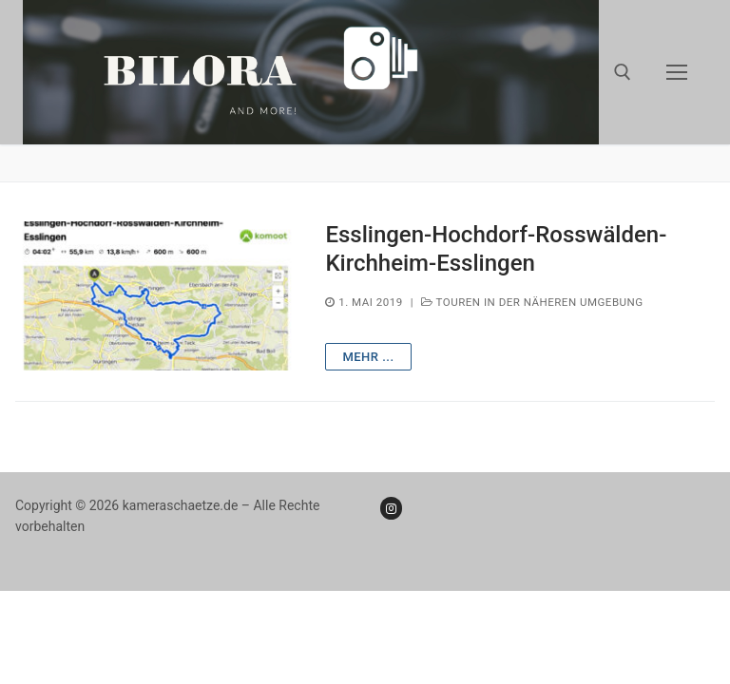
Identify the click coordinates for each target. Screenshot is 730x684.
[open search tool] (622, 72)
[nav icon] (676, 72)
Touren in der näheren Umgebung (532, 302)
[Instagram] (391, 508)
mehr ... (368, 357)
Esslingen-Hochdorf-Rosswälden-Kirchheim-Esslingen (495, 248)
